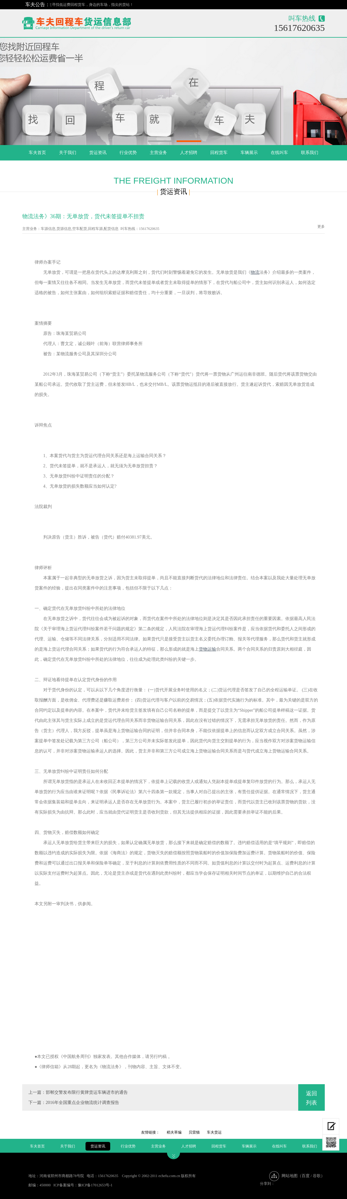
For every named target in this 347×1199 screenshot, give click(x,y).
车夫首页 (37, 152)
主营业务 (158, 152)
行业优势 (128, 152)
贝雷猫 (194, 1132)
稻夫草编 (174, 1132)
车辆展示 (249, 152)
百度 (306, 1175)
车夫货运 (214, 1132)
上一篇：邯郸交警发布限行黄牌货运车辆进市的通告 (78, 1092)
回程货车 (219, 152)
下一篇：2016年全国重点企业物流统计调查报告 (73, 1102)
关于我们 (67, 152)
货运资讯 (98, 152)
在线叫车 (279, 152)
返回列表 (311, 1098)
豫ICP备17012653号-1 (95, 1185)
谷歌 (317, 1175)
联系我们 (309, 152)
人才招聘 (188, 152)
